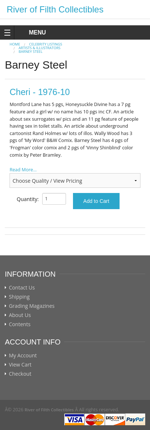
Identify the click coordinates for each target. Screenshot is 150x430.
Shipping (19, 297)
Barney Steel (31, 51)
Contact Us (22, 287)
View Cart (20, 364)
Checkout (20, 374)
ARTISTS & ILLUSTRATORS (40, 47)
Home (15, 44)
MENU (30, 32)
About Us (20, 315)
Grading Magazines (32, 306)
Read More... (23, 170)
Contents (19, 324)
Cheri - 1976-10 (40, 92)
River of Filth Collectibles (55, 9)
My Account (23, 355)
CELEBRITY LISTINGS (45, 44)
